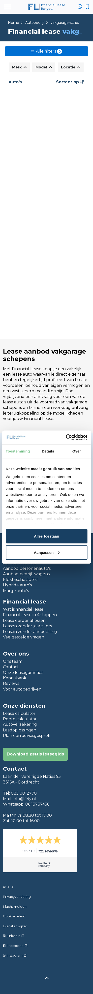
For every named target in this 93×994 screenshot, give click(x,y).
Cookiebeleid (14, 916)
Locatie (70, 67)
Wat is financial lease (23, 609)
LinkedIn (13, 936)
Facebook (15, 946)
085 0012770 (24, 793)
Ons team (12, 661)
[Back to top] (46, 978)
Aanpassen (47, 552)
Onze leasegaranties (23, 672)
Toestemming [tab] (18, 451)
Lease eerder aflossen (24, 620)
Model (43, 67)
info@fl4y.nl (24, 798)
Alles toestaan (46, 536)
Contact (11, 666)
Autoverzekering (20, 724)
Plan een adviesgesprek (26, 735)
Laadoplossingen (19, 730)
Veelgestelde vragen (23, 637)
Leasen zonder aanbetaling (30, 631)
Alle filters (46, 51)
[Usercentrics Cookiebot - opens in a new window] (66, 437)
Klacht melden (15, 906)
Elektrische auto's (20, 579)
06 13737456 (37, 804)
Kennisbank (14, 678)
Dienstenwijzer (15, 926)
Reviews (11, 683)
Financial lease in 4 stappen (30, 614)
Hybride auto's (17, 585)
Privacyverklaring (17, 897)
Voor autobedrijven (22, 689)
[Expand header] (7, 7)
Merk (19, 67)
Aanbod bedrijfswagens (26, 574)
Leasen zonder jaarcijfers (27, 626)
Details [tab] (48, 451)
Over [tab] (76, 451)
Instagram (14, 955)
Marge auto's (16, 590)
